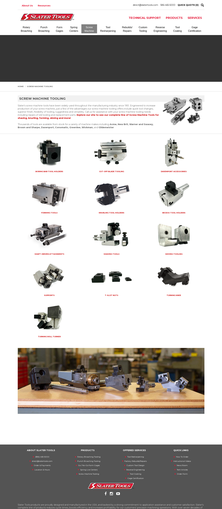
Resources (44, 5)
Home (21, 86)
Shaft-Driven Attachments (49, 254)
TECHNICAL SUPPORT (145, 18)
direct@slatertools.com (145, 5)
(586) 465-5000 (42, 457)
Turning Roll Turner (49, 336)
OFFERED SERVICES (134, 450)
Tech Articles (182, 470)
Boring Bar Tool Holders (49, 171)
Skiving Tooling (173, 254)
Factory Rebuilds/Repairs (135, 461)
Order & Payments (42, 465)
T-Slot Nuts (111, 295)
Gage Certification (135, 478)
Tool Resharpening (135, 457)
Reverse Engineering (135, 470)
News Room (182, 465)
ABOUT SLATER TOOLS (41, 450)
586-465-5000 (167, 5)
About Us (27, 5)
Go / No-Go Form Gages (89, 465)
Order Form (182, 474)
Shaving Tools (111, 254)
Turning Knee (174, 295)
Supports (49, 295)
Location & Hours (42, 470)
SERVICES (195, 18)
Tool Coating (135, 474)
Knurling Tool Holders (111, 213)
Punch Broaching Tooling (88, 461)
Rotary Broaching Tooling (88, 457)
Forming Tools (49, 213)
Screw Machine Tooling (40, 86)
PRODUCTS (174, 18)
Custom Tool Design (135, 465)
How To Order (182, 457)
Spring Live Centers (89, 470)
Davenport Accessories (174, 171)
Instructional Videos (182, 461)
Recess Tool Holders (173, 213)
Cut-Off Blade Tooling (111, 171)
